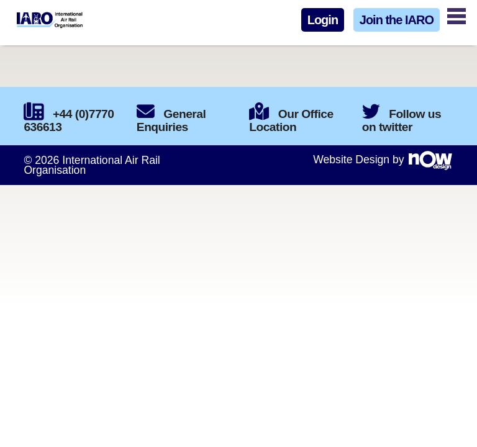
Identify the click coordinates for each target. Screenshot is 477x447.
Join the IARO (397, 20)
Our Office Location (291, 120)
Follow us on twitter (401, 120)
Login (322, 20)
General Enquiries (171, 120)
